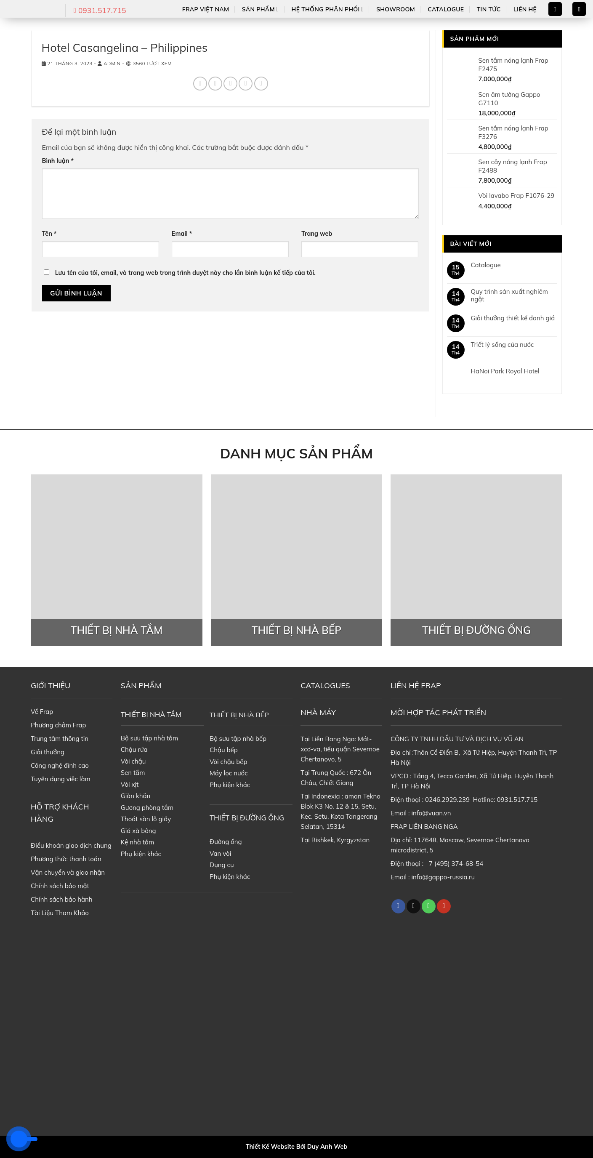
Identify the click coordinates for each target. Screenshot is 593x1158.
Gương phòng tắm (147, 808)
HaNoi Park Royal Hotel (505, 371)
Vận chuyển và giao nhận (68, 872)
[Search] (555, 9)
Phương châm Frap (58, 725)
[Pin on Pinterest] (246, 84)
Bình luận (58, 161)
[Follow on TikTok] (413, 906)
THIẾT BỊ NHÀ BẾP (239, 715)
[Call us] (429, 906)
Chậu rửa (134, 749)
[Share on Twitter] (215, 84)
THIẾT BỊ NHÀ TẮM (151, 714)
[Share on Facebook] (200, 84)
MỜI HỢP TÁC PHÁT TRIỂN (438, 712)
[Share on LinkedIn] (261, 84)
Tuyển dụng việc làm (60, 779)
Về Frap (42, 712)
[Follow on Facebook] (398, 906)
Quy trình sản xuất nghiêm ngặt (509, 295)
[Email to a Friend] (230, 84)
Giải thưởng (47, 752)
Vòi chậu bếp (228, 762)
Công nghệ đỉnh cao (60, 765)
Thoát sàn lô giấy (146, 819)
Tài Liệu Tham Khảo (60, 913)
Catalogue (446, 9)
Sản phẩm (260, 9)
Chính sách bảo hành (62, 899)
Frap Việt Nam (205, 9)
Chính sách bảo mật (60, 886)
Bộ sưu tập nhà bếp (238, 739)
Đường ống (226, 842)
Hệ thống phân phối (328, 9)
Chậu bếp (224, 750)
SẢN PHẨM (141, 685)
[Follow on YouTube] (444, 906)
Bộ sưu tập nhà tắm (149, 738)
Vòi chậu (133, 761)
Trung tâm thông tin (59, 739)
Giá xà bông (138, 831)
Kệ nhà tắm (137, 842)
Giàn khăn (136, 796)
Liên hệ (525, 9)
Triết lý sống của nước (502, 345)
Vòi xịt (129, 784)
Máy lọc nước (229, 773)
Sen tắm (133, 773)
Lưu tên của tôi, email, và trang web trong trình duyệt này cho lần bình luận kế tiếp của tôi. (185, 273)
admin (112, 64)
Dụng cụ (222, 865)
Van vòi (220, 853)
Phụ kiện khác (141, 854)
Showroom (395, 9)
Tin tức (489, 9)
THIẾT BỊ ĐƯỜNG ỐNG (247, 817)
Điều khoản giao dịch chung (71, 845)
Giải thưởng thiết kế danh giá (513, 318)
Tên (49, 233)
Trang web (316, 233)
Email (182, 233)
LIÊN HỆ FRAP (416, 685)
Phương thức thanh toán (66, 859)
